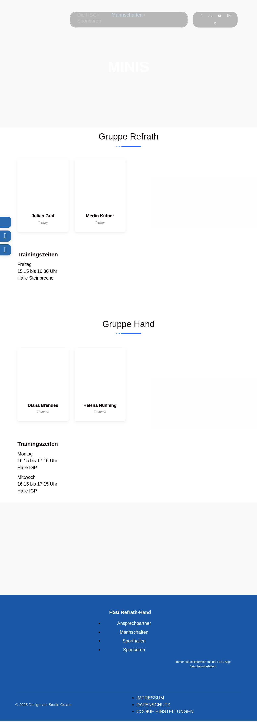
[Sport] (216, 24)
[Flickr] (211, 16)
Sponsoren (88, 19)
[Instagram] (229, 16)
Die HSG (87, 14)
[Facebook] (202, 16)
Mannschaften (128, 14)
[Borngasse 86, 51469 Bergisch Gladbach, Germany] (185, 469)
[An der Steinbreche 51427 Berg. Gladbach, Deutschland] (185, 279)
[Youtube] (220, 16)
